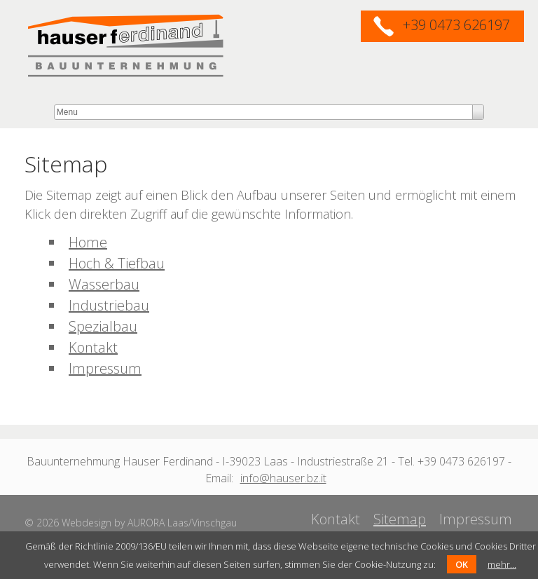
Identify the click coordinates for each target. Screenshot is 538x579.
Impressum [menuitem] (105, 368)
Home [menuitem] (88, 242)
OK (461, 564)
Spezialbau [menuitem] (103, 326)
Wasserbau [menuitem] (104, 284)
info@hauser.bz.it (283, 478)
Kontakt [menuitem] (93, 347)
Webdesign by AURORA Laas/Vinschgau (149, 522)
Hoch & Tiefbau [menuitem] (117, 263)
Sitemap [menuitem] (399, 519)
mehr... (502, 564)
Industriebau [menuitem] (109, 305)
